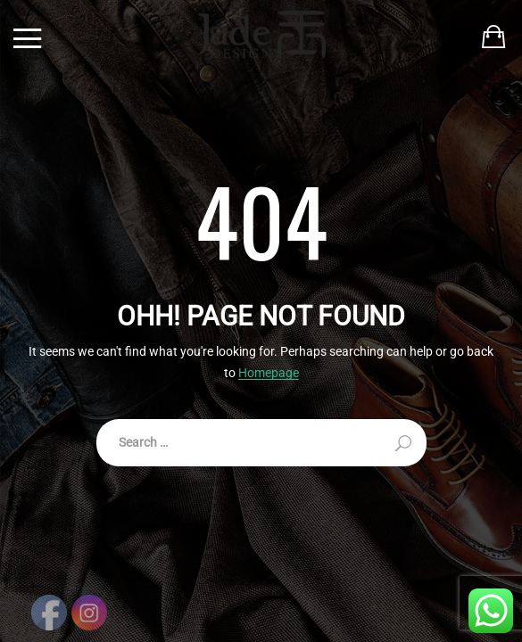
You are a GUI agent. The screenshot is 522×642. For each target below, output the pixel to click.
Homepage (268, 373)
